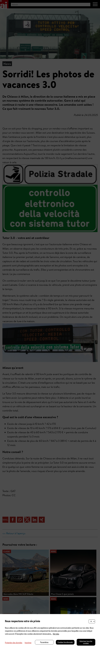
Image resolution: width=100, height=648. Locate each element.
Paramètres (44, 642)
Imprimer (28, 642)
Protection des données (13, 642)
